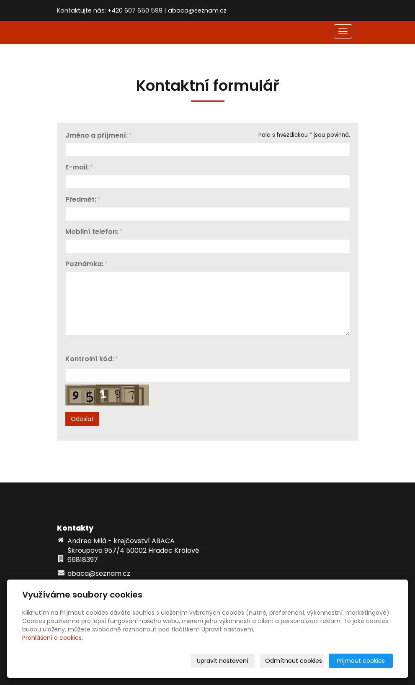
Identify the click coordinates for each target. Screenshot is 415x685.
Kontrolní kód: (89, 359)
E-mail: (77, 167)
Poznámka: (84, 264)
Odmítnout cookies (293, 661)
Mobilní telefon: (92, 232)
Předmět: (80, 200)
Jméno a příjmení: (96, 136)
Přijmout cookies (361, 661)
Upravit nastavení (222, 661)
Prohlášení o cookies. (52, 638)
